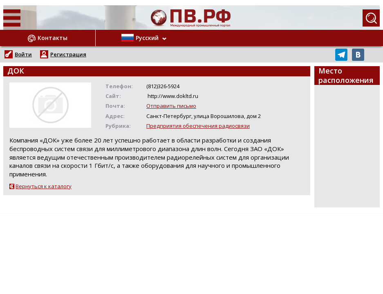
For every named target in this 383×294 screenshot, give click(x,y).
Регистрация (68, 54)
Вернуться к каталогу (44, 186)
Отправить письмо (171, 105)
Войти (23, 54)
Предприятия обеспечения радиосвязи (198, 125)
